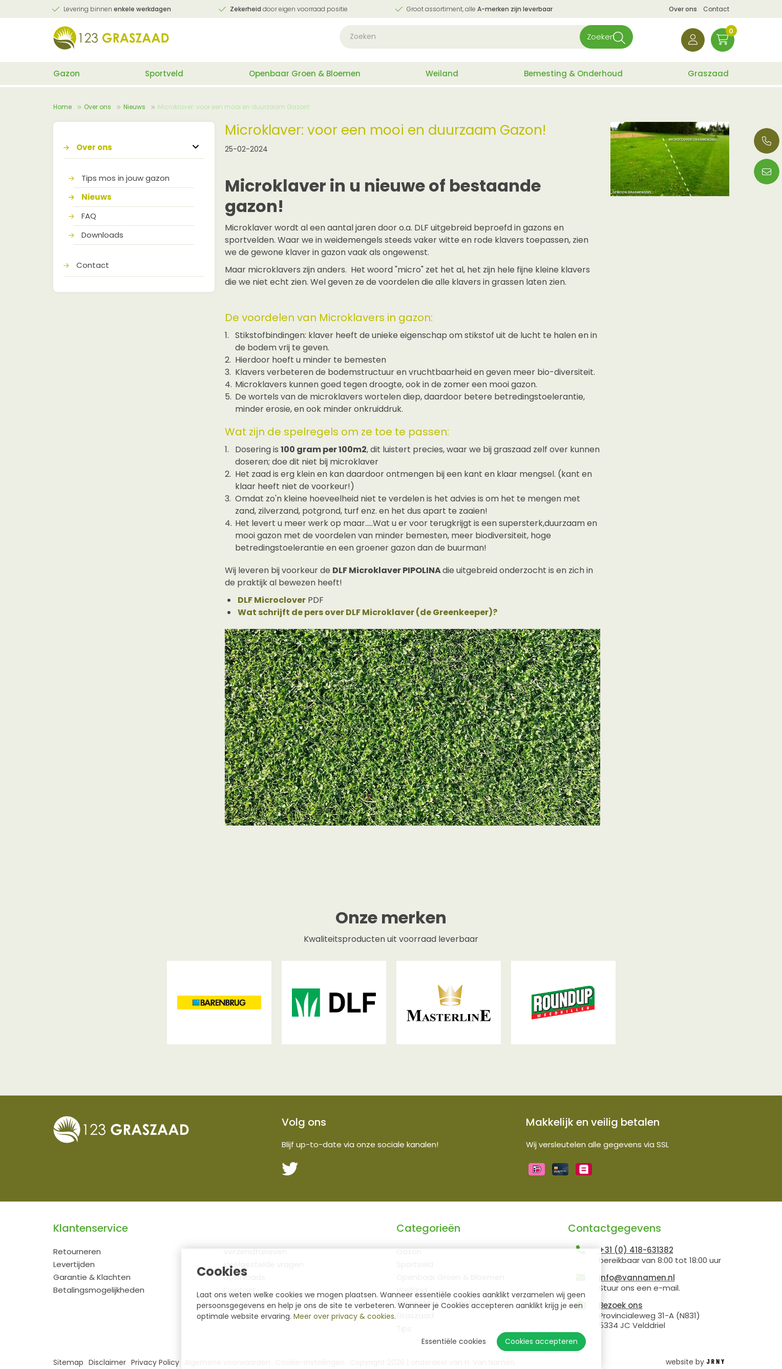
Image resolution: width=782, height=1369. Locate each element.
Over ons (683, 9)
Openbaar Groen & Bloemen (305, 75)
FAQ (88, 215)
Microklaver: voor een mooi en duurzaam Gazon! (233, 106)
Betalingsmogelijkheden (98, 1289)
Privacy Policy (155, 1362)
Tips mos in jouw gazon (125, 178)
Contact (716, 9)
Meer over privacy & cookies (343, 1316)
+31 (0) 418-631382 (636, 1250)
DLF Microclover (272, 600)
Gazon (66, 75)
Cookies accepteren (541, 1341)
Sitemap (68, 1362)
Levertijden (74, 1264)
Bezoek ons (621, 1305)
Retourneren (77, 1251)
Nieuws (134, 106)
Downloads (102, 234)
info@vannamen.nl (637, 1277)
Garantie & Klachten (92, 1277)
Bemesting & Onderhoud (573, 75)
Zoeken (589, 40)
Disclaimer (107, 1362)
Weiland (442, 75)
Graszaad (708, 75)
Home (62, 106)
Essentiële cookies (453, 1341)
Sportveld (164, 75)
